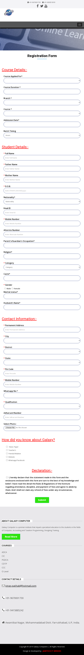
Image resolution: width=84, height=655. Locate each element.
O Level (5, 571)
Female (17, 288)
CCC (3, 567)
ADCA (4, 552)
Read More (11, 536)
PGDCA (5, 560)
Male (9, 288)
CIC (3, 556)
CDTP (4, 563)
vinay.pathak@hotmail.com (20, 585)
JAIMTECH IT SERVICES (52, 651)
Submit (42, 500)
